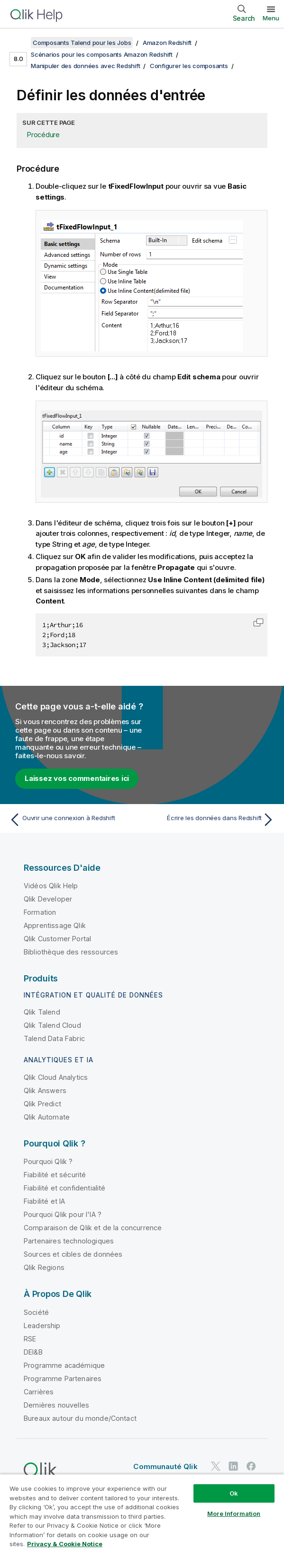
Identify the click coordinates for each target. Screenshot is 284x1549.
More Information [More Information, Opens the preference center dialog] (233, 1513)
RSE (30, 1339)
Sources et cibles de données (73, 1254)
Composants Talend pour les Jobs (82, 42)
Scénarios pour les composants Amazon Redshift (102, 54)
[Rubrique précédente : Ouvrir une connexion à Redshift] (73, 820)
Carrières (39, 1392)
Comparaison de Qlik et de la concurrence (93, 1228)
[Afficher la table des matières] (19, 43)
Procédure (43, 135)
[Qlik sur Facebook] (251, 1466)
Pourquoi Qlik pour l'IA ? (62, 1214)
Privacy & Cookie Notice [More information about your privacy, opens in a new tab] (64, 1544)
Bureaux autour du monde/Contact (80, 1418)
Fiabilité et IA (44, 1201)
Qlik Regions (44, 1267)
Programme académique (64, 1365)
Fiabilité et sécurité (55, 1175)
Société (36, 1312)
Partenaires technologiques (69, 1241)
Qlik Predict (42, 1104)
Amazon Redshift (167, 42)
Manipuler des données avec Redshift (85, 66)
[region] (142, 1511)
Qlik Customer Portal (57, 939)
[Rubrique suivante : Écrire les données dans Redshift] (211, 820)
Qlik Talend (42, 1012)
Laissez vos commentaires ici (77, 778)
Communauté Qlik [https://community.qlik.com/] (165, 1466)
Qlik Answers (45, 1090)
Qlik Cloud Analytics (56, 1077)
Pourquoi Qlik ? (48, 1161)
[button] (258, 622)
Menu (271, 18)
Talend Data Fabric (54, 1038)
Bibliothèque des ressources (71, 952)
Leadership (42, 1325)
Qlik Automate (47, 1117)
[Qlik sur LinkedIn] (233, 1466)
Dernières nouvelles (56, 1405)
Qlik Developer (48, 899)
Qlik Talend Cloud (52, 1025)
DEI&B (33, 1352)
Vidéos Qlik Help (51, 886)
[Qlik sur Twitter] (216, 1466)
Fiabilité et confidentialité (64, 1188)
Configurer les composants (189, 66)
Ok (233, 1493)
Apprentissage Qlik (55, 925)
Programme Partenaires (62, 1378)
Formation (40, 912)
